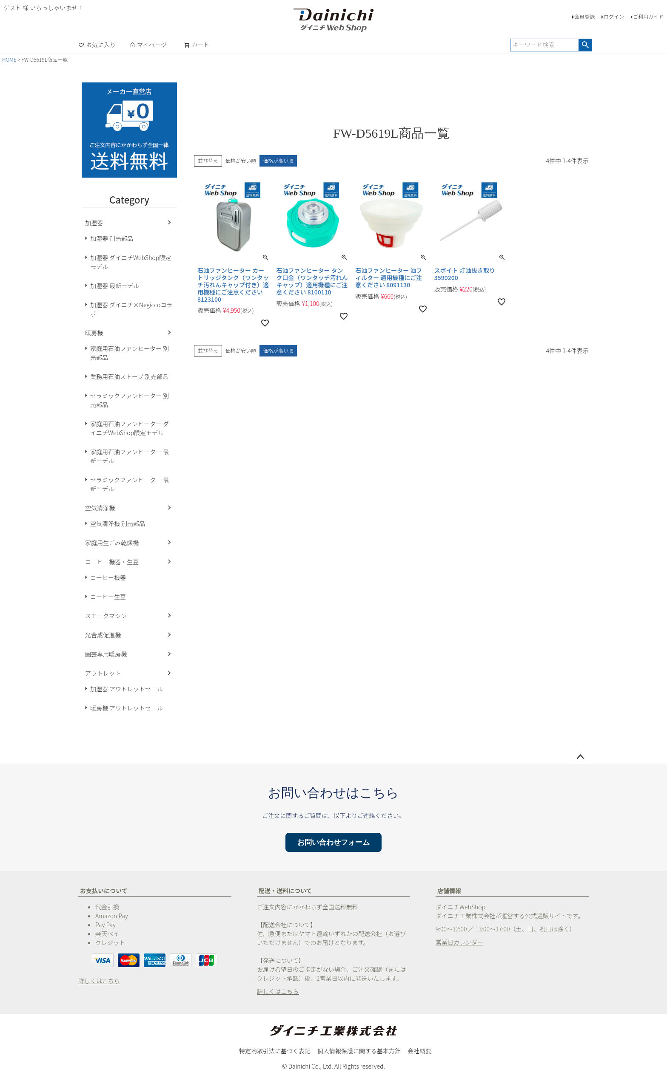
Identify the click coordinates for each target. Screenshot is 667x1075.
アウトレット (103, 673)
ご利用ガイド (648, 16)
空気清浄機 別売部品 (117, 523)
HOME (9, 59)
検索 (585, 45)
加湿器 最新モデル (114, 285)
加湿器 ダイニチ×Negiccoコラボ (131, 309)
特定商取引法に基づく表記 (275, 1051)
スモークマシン (106, 615)
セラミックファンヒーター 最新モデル (129, 484)
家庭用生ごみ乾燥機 (112, 542)
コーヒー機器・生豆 (112, 561)
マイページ (148, 44)
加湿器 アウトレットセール (126, 689)
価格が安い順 (240, 160)
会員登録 (584, 16)
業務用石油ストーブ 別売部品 (129, 376)
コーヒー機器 (108, 577)
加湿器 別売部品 (111, 238)
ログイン (614, 16)
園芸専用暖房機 (106, 654)
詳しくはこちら (99, 980)
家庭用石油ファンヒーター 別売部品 (129, 353)
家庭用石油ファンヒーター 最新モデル (129, 456)
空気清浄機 (100, 508)
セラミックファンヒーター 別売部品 (129, 400)
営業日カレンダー (459, 942)
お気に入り (97, 44)
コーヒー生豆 (108, 596)
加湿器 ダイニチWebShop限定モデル (130, 262)
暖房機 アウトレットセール (126, 708)
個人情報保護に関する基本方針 (359, 1051)
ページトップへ (580, 757)
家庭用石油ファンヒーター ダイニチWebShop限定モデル (129, 428)
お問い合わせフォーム (333, 842)
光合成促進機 (103, 635)
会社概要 (419, 1051)
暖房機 (94, 332)
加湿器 (94, 222)
